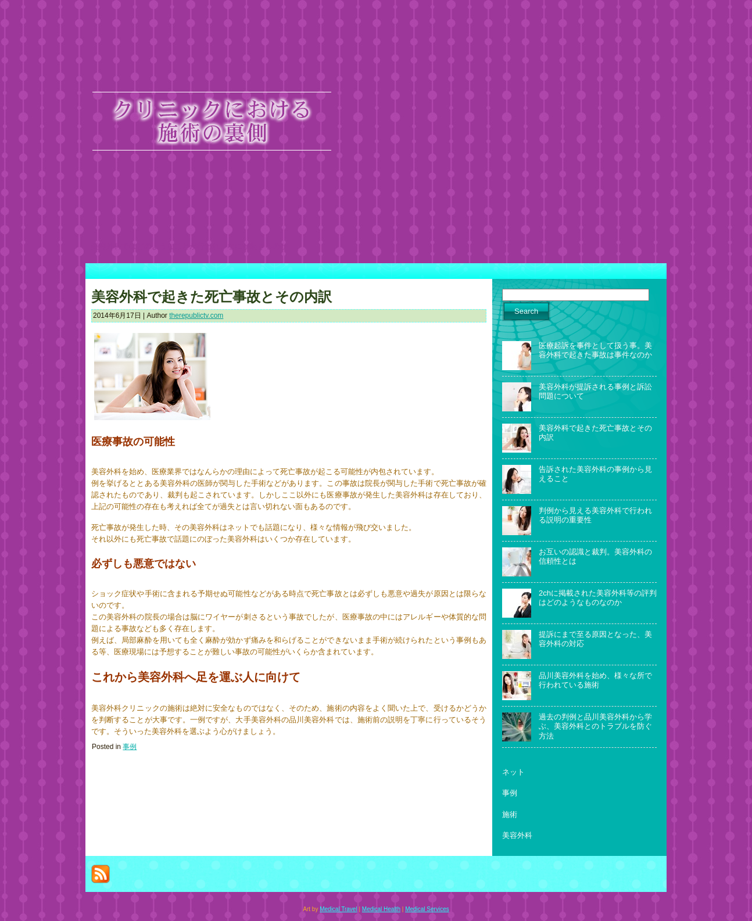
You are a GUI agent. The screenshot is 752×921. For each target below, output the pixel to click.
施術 (509, 814)
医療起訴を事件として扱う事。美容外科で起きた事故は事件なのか (595, 350)
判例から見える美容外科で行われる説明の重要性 (595, 515)
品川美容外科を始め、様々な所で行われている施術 (595, 680)
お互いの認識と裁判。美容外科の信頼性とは (595, 556)
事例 (130, 747)
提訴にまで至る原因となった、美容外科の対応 (595, 639)
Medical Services (427, 909)
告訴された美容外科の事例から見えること (595, 474)
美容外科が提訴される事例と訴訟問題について (595, 391)
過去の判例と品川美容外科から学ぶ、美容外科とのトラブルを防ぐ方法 (595, 726)
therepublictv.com (196, 315)
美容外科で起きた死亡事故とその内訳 (211, 296)
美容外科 (517, 835)
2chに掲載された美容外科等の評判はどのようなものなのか (598, 598)
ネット (513, 772)
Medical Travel (338, 909)
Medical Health (381, 909)
